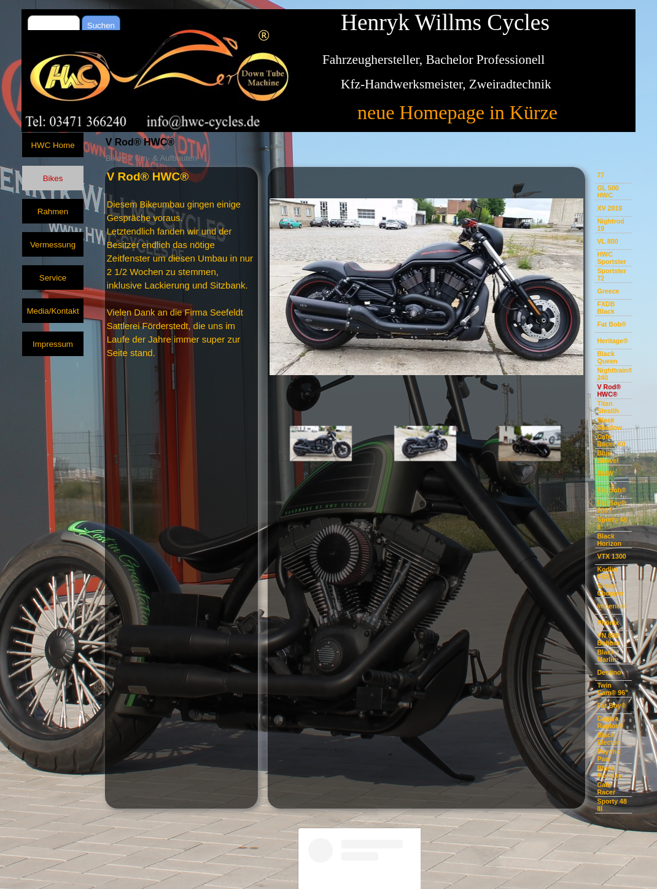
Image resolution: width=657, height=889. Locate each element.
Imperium (611, 606)
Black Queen (607, 357)
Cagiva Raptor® (610, 722)
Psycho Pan (608, 755)
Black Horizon (609, 539)
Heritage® (612, 340)
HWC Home (52, 145)
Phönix (608, 622)
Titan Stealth (608, 407)
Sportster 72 (611, 274)
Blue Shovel (607, 456)
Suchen (101, 25)
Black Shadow (609, 423)
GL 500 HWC (607, 191)
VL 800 (607, 241)
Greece (608, 291)
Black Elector (608, 738)
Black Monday (609, 771)
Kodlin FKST (607, 572)
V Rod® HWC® (609, 390)
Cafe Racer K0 (611, 440)
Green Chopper (610, 589)
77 (600, 175)
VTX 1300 (611, 556)
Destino (609, 672)
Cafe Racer (606, 788)
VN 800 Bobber (608, 639)
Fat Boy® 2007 (611, 506)
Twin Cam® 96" (612, 688)
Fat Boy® (611, 705)
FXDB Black (606, 307)
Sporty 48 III (612, 805)
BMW (605, 473)
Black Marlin (606, 655)
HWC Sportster (611, 257)
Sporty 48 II (612, 523)
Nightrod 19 (610, 224)
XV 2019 (609, 208)
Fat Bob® (611, 324)
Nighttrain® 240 (614, 374)
